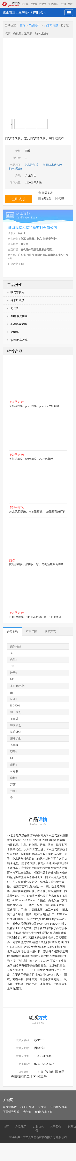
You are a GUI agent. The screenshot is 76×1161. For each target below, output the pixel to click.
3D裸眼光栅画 (17, 316)
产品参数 (12, 631)
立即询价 (19, 199)
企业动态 (38, 1126)
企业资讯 (52, 4)
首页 (22, 25)
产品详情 (31, 631)
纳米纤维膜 (51, 25)
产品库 (33, 4)
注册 (63, 4)
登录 (70, 4)
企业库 (24, 4)
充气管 (13, 308)
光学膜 (13, 332)
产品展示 (34, 25)
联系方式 (50, 631)
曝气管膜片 (15, 292)
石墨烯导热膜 (17, 324)
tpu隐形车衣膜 (17, 340)
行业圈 (42, 4)
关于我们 (55, 1126)
